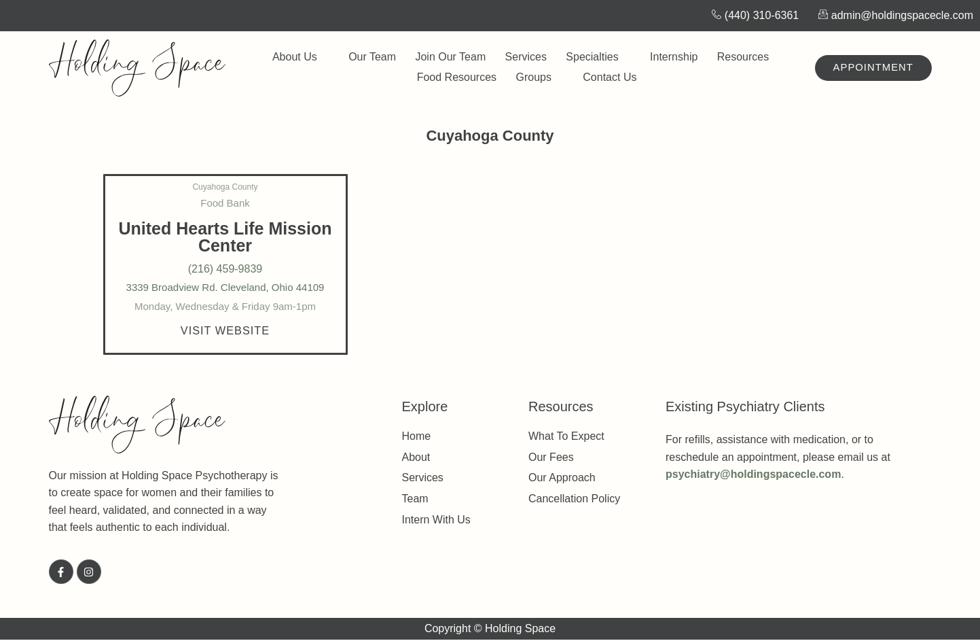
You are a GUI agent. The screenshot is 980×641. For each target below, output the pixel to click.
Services (524, 57)
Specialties (594, 57)
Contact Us (605, 77)
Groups (538, 77)
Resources (739, 57)
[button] (225, 331)
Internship (667, 57)
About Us (309, 57)
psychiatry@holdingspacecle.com (753, 475)
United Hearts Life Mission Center (225, 237)
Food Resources (458, 77)
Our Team (377, 57)
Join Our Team (452, 57)
